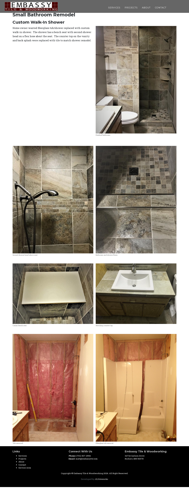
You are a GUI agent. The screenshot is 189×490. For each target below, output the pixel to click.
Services (114, 7)
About (146, 7)
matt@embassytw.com (87, 458)
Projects (131, 7)
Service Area (24, 467)
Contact (160, 7)
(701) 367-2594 (83, 455)
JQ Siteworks (101, 479)
